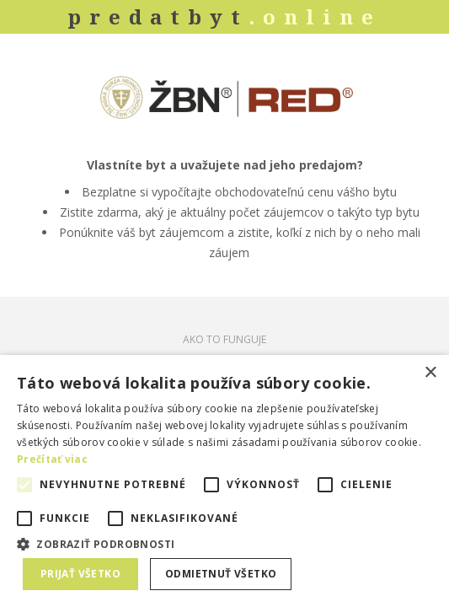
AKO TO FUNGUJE (224, 339)
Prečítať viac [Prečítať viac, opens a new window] (52, 459)
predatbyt (224, 16)
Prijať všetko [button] (80, 574)
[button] (224, 543)
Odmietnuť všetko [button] (220, 574)
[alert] (224, 481)
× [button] (430, 373)
